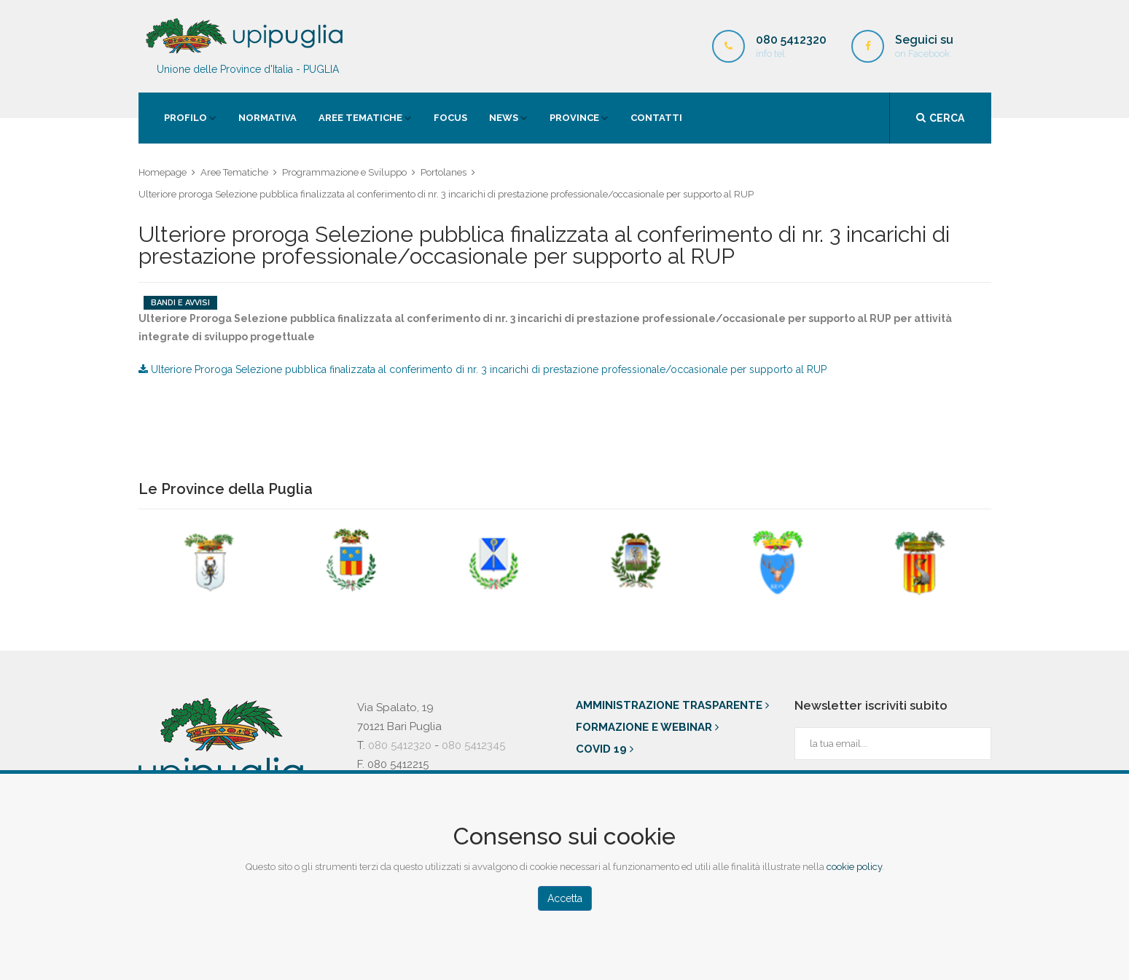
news (503, 117)
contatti (656, 117)
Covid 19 (604, 749)
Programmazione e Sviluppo (344, 172)
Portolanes (443, 172)
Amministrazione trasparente (672, 705)
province (574, 117)
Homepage (162, 172)
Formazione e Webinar (647, 727)
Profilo (185, 117)
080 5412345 (473, 745)
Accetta (564, 898)
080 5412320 (399, 745)
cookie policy (854, 866)
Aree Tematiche (360, 117)
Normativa (267, 117)
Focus (450, 117)
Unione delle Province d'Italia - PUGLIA (248, 46)
